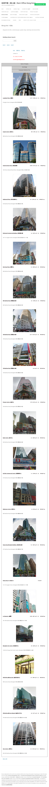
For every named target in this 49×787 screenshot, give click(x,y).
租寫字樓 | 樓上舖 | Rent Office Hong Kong (19, 3)
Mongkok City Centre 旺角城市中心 (11, 645)
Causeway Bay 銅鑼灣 (26, 9)
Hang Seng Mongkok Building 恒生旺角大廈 (12, 544)
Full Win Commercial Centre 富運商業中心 (12, 473)
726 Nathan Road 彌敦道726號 (9, 368)
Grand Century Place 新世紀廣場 (10, 165)
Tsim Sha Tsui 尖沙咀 (34, 11)
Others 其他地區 (5, 17)
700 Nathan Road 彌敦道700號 (9, 334)
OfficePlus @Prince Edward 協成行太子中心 (12, 713)
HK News (14, 20)
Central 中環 (8, 9)
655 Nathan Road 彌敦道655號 (9, 300)
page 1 (4, 44)
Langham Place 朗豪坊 (8, 98)
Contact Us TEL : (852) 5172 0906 (29, 20)
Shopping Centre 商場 (39, 17)
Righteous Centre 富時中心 (9, 509)
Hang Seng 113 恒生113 (8, 580)
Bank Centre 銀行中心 (8, 437)
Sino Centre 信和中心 (7, 748)
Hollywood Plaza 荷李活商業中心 (10, 199)
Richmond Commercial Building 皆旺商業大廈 (13, 233)
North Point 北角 (24, 11)
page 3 (12, 44)
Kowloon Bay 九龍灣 (23, 14)
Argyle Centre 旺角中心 (8, 131)
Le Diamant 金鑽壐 (7, 616)
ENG (14, 50)
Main (2, 9)
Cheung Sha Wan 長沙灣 (34, 14)
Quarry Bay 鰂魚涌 (14, 11)
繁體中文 (18, 50)
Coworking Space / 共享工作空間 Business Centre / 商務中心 (21, 17)
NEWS (20, 20)
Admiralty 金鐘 (16, 9)
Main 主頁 (5, 758)
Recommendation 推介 (6, 20)
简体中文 (23, 50)
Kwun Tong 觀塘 (13, 14)
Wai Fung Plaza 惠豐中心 (8, 267)
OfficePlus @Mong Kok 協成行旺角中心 (11, 677)
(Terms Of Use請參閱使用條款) (7, 784)
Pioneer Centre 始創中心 (8, 402)
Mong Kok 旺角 (5, 14)
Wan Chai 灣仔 (35, 9)
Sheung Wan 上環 (5, 11)
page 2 (8, 44)
